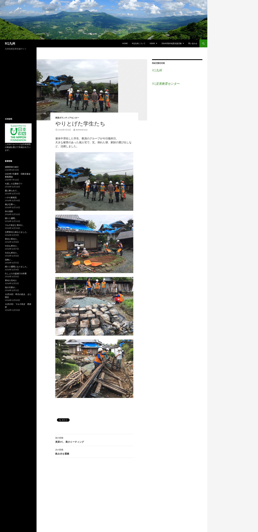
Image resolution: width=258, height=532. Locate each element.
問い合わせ (192, 43)
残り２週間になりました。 (17, 266)
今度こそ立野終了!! (13, 183)
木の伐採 (9, 211)
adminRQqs (81, 129)
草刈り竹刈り (11, 280)
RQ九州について (138, 43)
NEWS (152, 43)
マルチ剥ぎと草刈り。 (15, 225)
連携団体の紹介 (12, 167)
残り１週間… (10, 218)
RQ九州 (10, 43)
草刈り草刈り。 (12, 239)
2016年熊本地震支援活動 (171, 43)
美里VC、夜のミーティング (94, 439)
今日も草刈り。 (12, 246)
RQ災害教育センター (166, 83)
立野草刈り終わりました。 (17, 232)
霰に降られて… (11, 190)
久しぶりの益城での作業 (16, 273)
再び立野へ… (10, 204)
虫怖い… (8, 259)
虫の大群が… (10, 287)
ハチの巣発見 (11, 197)
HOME (125, 43)
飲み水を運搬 (94, 451)
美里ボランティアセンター (67, 117)
